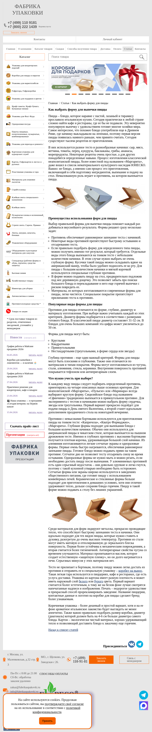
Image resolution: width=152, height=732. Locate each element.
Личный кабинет (112, 39)
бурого (98, 581)
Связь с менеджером (134, 659)
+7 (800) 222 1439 (22, 27)
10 (128, 94)
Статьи (128, 48)
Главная (10, 48)
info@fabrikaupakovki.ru (24, 691)
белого (83, 581)
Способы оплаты (53, 673)
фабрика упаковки (27, 9)
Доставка (105, 48)
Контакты (39, 39)
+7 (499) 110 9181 (22, 23)
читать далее (35, 355)
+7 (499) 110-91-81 (80, 659)
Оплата (117, 48)
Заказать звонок (19, 33)
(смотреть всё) (30, 338)
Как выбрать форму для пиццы (90, 103)
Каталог (24, 56)
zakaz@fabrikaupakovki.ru (25, 687)
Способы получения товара (82, 48)
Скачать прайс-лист (24, 426)
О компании (24, 48)
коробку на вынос (130, 570)
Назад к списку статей (63, 629)
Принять (47, 720)
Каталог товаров (43, 48)
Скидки (59, 48)
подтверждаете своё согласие (64, 704)
